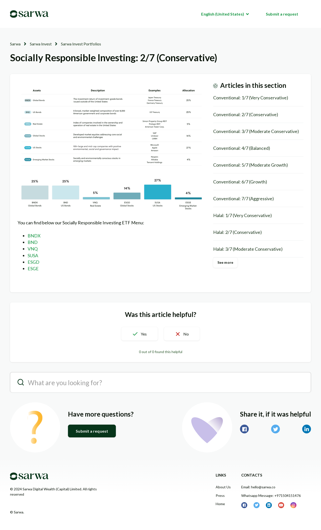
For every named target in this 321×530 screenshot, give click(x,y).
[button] (139, 334)
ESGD (33, 262)
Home (220, 504)
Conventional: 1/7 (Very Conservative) (250, 97)
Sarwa (15, 43)
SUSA (33, 255)
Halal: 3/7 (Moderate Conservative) (248, 249)
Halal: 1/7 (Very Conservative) (242, 215)
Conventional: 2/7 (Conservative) (245, 114)
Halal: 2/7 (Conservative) (237, 232)
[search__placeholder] (160, 382)
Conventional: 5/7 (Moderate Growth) (250, 165)
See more (225, 262)
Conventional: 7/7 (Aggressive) (243, 198)
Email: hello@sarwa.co (258, 487)
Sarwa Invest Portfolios (81, 43)
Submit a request (282, 14)
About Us (223, 487)
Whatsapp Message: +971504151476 (271, 495)
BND (33, 242)
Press (220, 495)
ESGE (33, 268)
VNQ (33, 248)
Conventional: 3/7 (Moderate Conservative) (256, 131)
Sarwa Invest (41, 43)
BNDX (34, 235)
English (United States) (223, 14)
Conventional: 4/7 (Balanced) (241, 148)
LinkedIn (306, 429)
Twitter (275, 429)
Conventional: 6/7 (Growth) (240, 181)
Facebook (244, 429)
